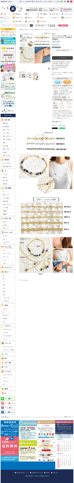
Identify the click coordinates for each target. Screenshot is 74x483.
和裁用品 (5, 214)
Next (48, 48)
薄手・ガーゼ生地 (7, 139)
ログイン (22, 1)
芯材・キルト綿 (6, 155)
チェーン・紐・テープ (46, 29)
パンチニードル (6, 297)
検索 (33, 1)
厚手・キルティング (7, 136)
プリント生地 (6, 133)
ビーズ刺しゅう (6, 301)
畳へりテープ (6, 315)
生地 (5, 14)
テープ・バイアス (7, 253)
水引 (4, 321)
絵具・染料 (18, 21)
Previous (21, 48)
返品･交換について (57, 121)
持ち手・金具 (55, 14)
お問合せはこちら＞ (65, 424)
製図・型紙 (5, 201)
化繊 (4, 142)
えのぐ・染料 (8, 362)
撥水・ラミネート (7, 129)
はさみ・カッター (7, 204)
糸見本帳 (5, 183)
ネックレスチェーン (56, 29)
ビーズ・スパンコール (8, 346)
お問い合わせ (55, 472)
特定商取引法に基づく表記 (37, 472)
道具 (4, 291)
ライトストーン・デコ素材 (8, 349)
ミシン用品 (5, 207)
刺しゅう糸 (5, 180)
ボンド (4, 384)
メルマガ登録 (56, 1)
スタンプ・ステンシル (8, 374)
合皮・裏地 (5, 145)
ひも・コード (6, 256)
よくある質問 (48, 1)
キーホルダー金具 (7, 335)
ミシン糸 (5, 174)
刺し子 (4, 294)
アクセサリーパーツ (7, 329)
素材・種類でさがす (7, 166)
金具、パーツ (6, 228)
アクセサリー (55, 17)
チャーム (5, 339)
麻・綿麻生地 (6, 126)
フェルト (5, 378)
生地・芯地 (7, 119)
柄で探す (5, 152)
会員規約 (48, 472)
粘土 (6, 358)
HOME (21, 29)
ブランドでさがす (7, 163)
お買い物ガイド (40, 1)
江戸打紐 (5, 318)
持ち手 (4, 221)
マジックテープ (6, 242)
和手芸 (41, 17)
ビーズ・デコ (67, 17)
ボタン (4, 239)
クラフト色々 (43, 21)
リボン (4, 263)
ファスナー (5, 236)
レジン (5, 21)
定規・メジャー (6, 194)
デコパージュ (6, 381)
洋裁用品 (5, 210)
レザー (6, 367)
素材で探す (5, 123)
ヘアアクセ (5, 332)
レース (4, 260)
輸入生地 (18, 14)
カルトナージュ (19, 17)
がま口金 (5, 225)
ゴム (4, 250)
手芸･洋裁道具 (43, 14)
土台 (4, 288)
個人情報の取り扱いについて (22, 472)
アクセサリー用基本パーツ (35, 29)
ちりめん (5, 308)
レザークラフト (31, 21)
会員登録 (28, 1)
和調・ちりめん (6, 149)
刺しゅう (30, 17)
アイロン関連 (6, 198)
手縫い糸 (5, 177)
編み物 (6, 388)
